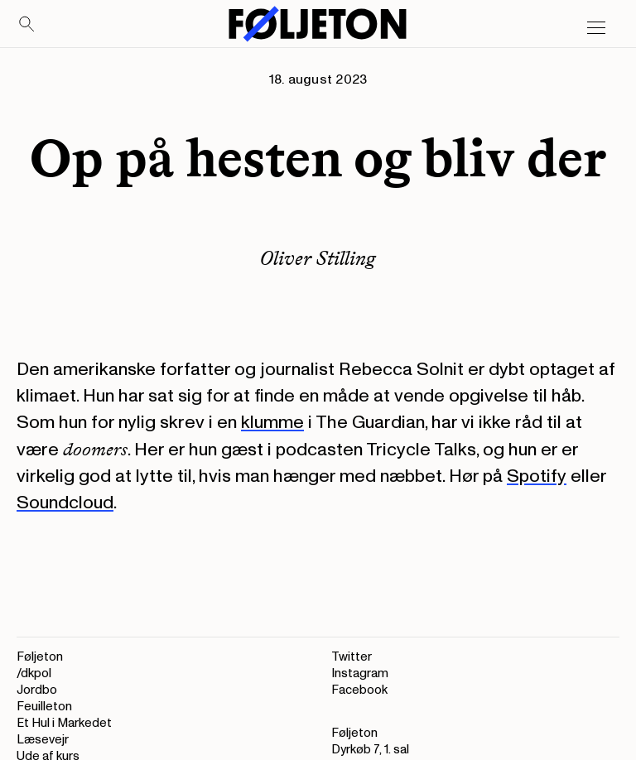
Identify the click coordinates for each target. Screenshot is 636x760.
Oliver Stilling (318, 258)
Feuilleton (44, 706)
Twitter (351, 657)
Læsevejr (43, 739)
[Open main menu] (596, 28)
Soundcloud (65, 502)
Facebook (359, 690)
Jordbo (37, 690)
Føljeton (40, 657)
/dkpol (34, 673)
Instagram (359, 673)
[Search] (27, 25)
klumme (272, 422)
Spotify (536, 476)
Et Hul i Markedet (64, 723)
